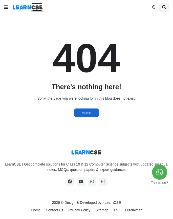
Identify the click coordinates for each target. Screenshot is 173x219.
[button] (6, 7)
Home (86, 113)
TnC (117, 210)
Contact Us (54, 210)
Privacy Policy (79, 210)
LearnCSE (113, 202)
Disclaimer (133, 210)
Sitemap (101, 210)
